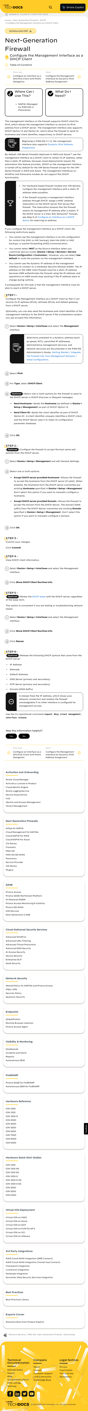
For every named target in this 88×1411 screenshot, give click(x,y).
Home (8, 20)
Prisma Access (13, 892)
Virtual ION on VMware (18, 1236)
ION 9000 (11, 1139)
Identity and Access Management (23, 802)
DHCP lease (38, 596)
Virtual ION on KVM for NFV (20, 1228)
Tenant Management (16, 806)
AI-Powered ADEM (15, 899)
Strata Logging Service (17, 791)
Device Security (14, 956)
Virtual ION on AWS (16, 1217)
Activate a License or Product (21, 783)
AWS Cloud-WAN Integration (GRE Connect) (29, 1258)
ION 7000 (11, 1135)
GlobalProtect (13, 1019)
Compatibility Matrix (18, 1379)
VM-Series (11, 866)
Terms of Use (66, 1373)
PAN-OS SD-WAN (15, 854)
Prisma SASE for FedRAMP (20, 1082)
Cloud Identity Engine (17, 787)
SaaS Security (13, 963)
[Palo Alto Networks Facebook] (10, 1396)
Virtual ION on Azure (16, 1221)
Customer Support (43, 1373)
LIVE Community (42, 1376)
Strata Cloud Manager (17, 779)
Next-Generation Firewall (25, 20)
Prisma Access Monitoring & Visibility (25, 903)
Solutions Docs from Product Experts (25, 1322)
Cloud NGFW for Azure (18, 839)
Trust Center (66, 1370)
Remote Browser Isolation (19, 1023)
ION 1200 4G (12, 1168)
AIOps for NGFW (14, 828)
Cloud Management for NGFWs (22, 832)
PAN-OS (10, 851)
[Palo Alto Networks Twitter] (25, 1396)
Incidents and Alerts (16, 1053)
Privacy (63, 1367)
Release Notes (15, 1370)
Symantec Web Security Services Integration (29, 1277)
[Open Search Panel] (51, 7)
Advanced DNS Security (18, 948)
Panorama (11, 858)
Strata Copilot (73, 7)
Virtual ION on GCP (16, 1225)
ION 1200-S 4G (13, 1180)
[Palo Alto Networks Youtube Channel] (32, 1396)
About (36, 1367)
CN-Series (11, 843)
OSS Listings (14, 1383)
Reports (10, 1056)
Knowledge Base (42, 1380)
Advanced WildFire (16, 937)
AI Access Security (15, 952)
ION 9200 (11, 1142)
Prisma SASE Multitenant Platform (24, 896)
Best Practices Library (17, 1299)
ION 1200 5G (12, 1172)
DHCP (43, 20)
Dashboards (12, 1049)
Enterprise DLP (14, 959)
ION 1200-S (12, 1116)
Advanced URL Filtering (18, 941)
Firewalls (11, 847)
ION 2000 (11, 1120)
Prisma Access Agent (17, 1027)
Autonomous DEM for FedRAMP (22, 1086)
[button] (86, 1128)
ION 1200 (10, 1112)
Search (11, 1373)
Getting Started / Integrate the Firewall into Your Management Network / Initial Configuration (54, 356)
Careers (37, 1370)
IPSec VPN (11, 989)
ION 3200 (11, 1127)
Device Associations (16, 794)
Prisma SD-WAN (14, 907)
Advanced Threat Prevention (21, 944)
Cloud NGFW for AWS (17, 836)
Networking (69, 1334)
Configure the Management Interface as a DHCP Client (32, 23)
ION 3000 (11, 1124)
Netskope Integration (17, 1273)
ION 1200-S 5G (13, 1184)
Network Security (17, 1334)
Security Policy (14, 993)
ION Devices (12, 911)
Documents (65, 1376)
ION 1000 (11, 1108)
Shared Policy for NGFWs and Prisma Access (29, 985)
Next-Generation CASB (18, 914)
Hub (8, 798)
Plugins (9, 870)
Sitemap (11, 1386)
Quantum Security (15, 997)
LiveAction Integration (17, 1269)
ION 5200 (11, 1131)
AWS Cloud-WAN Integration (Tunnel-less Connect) (33, 1262)
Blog (9, 1376)
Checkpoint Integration (18, 1266)
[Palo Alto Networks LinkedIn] (18, 1396)
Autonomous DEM (15, 1060)
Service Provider (14, 862)
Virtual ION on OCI (15, 1232)
